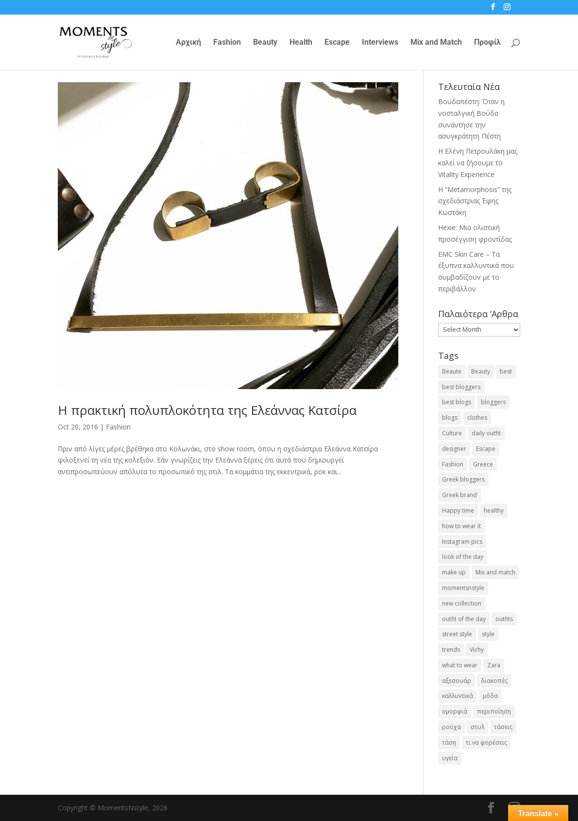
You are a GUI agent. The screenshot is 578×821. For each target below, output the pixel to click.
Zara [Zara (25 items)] (493, 665)
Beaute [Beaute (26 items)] (451, 371)
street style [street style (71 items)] (457, 634)
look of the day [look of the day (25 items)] (462, 557)
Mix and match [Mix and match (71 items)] (495, 572)
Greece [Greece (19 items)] (483, 464)
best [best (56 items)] (506, 371)
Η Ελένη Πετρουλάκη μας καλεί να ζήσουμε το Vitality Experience (477, 162)
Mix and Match (436, 43)
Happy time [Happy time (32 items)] (458, 510)
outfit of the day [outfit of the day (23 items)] (464, 619)
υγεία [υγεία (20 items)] (450, 758)
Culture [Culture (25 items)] (452, 433)
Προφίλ (487, 43)
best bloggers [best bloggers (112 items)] (461, 387)
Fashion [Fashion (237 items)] (452, 464)
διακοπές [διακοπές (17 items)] (494, 681)
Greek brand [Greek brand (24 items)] (459, 495)
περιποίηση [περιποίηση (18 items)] (494, 711)
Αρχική (188, 43)
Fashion (227, 43)
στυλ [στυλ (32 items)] (477, 727)
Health (300, 43)
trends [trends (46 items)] (451, 649)
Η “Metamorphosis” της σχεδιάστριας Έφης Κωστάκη (474, 201)
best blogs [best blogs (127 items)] (456, 402)
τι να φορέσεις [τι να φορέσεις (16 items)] (486, 742)
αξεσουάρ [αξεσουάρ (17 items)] (456, 681)
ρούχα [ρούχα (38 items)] (451, 727)
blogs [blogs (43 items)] (450, 417)
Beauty (265, 43)
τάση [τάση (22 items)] (449, 742)
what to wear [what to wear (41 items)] (459, 665)
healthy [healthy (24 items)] (494, 510)
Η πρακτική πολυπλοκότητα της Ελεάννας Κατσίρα (207, 410)
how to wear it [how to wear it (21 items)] (461, 526)
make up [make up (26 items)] (454, 572)
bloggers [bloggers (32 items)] (493, 402)
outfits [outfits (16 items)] (504, 619)
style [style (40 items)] (488, 634)
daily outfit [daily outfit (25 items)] (486, 433)
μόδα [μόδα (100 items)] (490, 696)
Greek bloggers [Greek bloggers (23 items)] (463, 479)
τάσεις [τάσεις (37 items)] (503, 727)
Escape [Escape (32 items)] (485, 449)
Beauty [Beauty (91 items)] (480, 371)
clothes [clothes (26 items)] (477, 417)
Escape (337, 43)
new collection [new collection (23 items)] (461, 603)
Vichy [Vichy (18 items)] (477, 649)
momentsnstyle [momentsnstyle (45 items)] (463, 588)
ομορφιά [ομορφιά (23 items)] (454, 711)
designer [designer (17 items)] (454, 449)
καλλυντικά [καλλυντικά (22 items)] (457, 696)
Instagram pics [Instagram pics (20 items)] (462, 541)
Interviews (380, 43)
